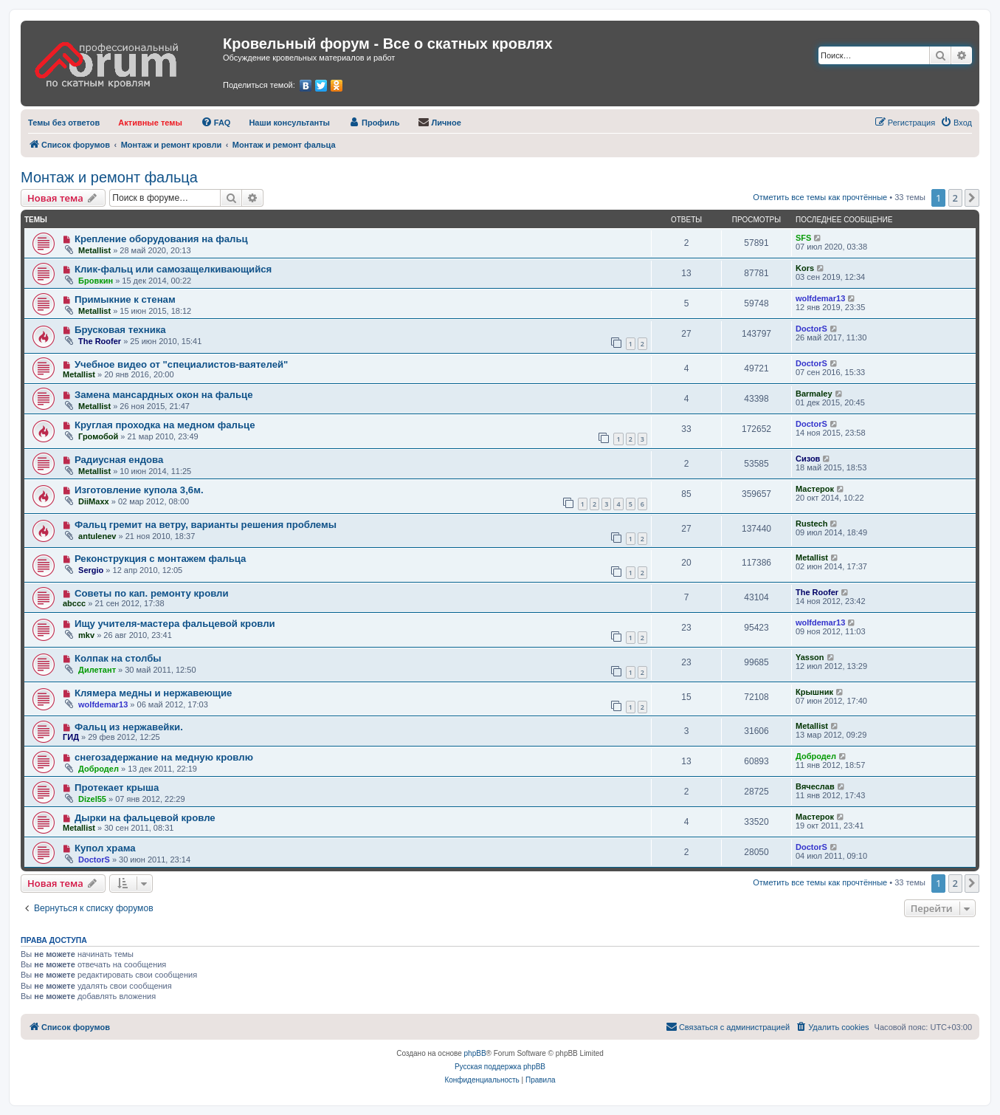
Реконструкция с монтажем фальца (160, 558)
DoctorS (811, 328)
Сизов (808, 458)
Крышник (814, 691)
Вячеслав (815, 786)
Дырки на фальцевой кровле (145, 817)
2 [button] (955, 198)
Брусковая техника (120, 329)
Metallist (94, 250)
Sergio (90, 570)
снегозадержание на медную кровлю (164, 757)
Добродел (98, 768)
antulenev (97, 536)
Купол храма (105, 848)
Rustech (811, 523)
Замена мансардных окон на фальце (164, 394)
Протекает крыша (117, 787)
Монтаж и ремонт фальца (109, 177)
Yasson (810, 657)
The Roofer (99, 341)
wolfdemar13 (820, 298)
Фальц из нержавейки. (129, 727)
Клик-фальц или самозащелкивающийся (173, 269)
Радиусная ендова (119, 459)
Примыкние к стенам (125, 299)
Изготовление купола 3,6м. (139, 489)
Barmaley (814, 393)
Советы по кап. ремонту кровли (152, 593)
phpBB (475, 1053)
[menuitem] (64, 122)
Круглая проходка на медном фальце (165, 424)
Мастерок (815, 488)
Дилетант (97, 669)
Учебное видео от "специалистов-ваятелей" (181, 364)
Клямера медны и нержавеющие (153, 693)
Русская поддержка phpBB (500, 1067)
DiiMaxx (93, 501)
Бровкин (95, 280)
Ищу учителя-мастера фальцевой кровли (175, 623)
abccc (74, 603)
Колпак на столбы (118, 658)
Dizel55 (92, 799)
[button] (972, 198)
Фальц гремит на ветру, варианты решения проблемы (206, 524)
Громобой (98, 436)
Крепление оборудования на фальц (161, 238)
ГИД (71, 737)
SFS (803, 237)
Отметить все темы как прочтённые (820, 197)
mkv (86, 635)
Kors (805, 268)
